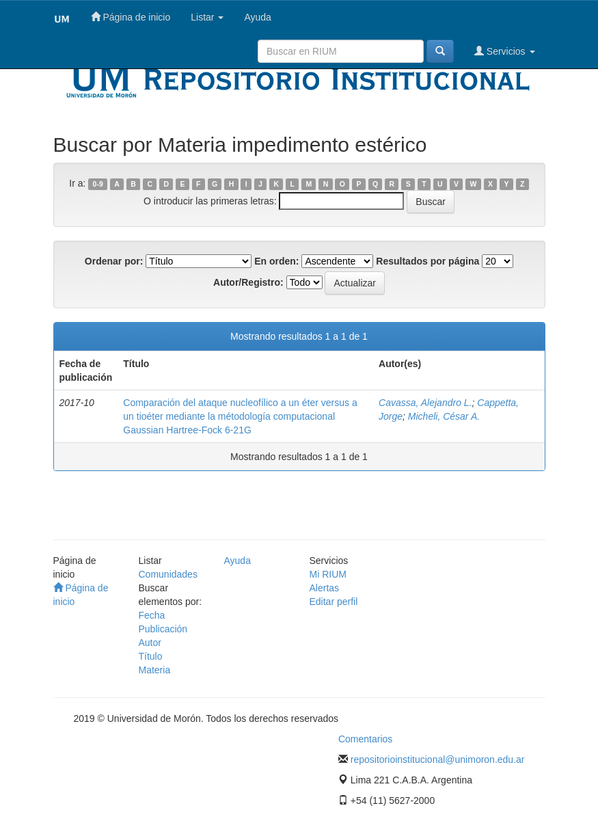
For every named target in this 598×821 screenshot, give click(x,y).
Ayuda (257, 17)
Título (151, 656)
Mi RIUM (328, 574)
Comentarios (365, 738)
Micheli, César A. (444, 416)
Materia (155, 669)
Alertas (325, 587)
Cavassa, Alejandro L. (425, 402)
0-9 (98, 184)
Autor (150, 642)
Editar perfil (334, 601)
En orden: (276, 261)
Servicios (504, 51)
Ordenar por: (114, 261)
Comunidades (168, 574)
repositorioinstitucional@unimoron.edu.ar (438, 759)
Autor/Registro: (248, 282)
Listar (207, 17)
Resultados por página (427, 261)
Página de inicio (131, 17)
